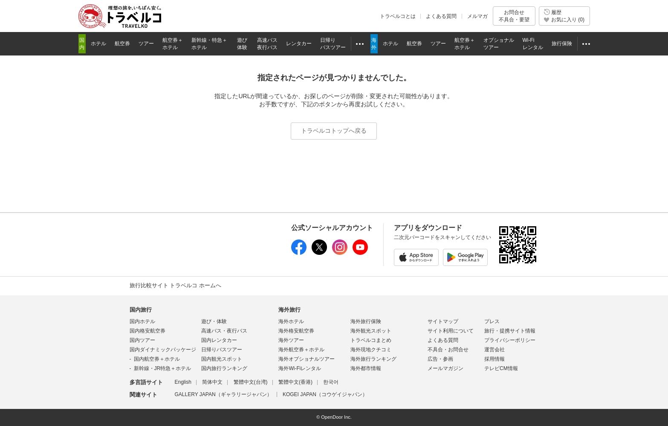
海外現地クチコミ (370, 350)
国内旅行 (141, 309)
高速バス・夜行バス (224, 331)
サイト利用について (451, 331)
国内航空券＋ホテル (157, 359)
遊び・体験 (214, 321)
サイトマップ (443, 321)
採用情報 (494, 359)
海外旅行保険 (365, 321)
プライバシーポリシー (509, 340)
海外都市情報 (365, 368)
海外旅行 (289, 309)
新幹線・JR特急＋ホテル (162, 368)
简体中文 (212, 382)
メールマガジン (445, 368)
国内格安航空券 (147, 331)
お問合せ (514, 16)
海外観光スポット (370, 331)
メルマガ (477, 16)
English (183, 382)
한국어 (330, 382)
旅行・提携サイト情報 (509, 331)
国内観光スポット (221, 359)
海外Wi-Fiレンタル (299, 368)
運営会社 (494, 350)
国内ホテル (142, 321)
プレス (492, 321)
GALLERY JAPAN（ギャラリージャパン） (223, 394)
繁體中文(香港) (295, 382)
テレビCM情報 (501, 368)
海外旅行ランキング (373, 359)
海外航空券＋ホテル (301, 350)
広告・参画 (440, 359)
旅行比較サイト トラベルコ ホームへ (175, 285)
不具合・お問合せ (448, 350)
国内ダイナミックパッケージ (163, 350)
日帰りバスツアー (221, 350)
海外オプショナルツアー (306, 359)
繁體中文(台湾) (251, 382)
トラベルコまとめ (370, 340)
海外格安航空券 (296, 331)
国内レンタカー (219, 340)
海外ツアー (291, 340)
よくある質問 (441, 16)
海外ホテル (291, 321)
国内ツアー (142, 340)
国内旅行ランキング (224, 368)
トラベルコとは (398, 16)
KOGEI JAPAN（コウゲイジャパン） (325, 394)
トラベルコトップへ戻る (334, 130)
